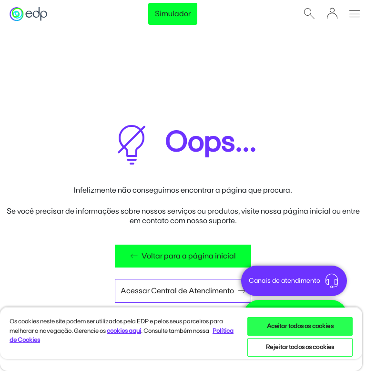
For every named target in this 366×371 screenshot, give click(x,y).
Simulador (173, 14)
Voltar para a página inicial (183, 256)
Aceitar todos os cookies (300, 326)
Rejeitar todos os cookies (300, 347)
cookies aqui (124, 331)
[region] (181, 339)
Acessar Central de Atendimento (183, 291)
